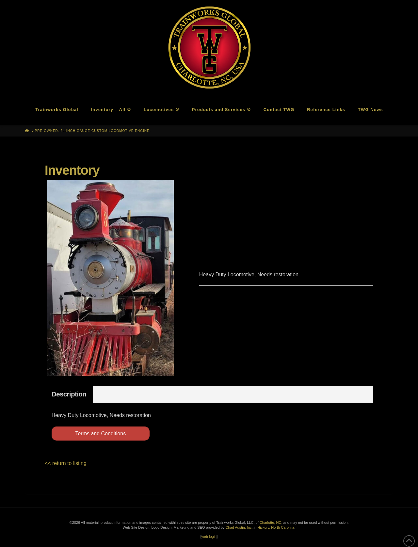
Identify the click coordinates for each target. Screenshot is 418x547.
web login (209, 537)
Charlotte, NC (270, 522)
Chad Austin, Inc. (238, 527)
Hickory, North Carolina (275, 527)
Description (69, 394)
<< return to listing (66, 463)
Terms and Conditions (100, 433)
